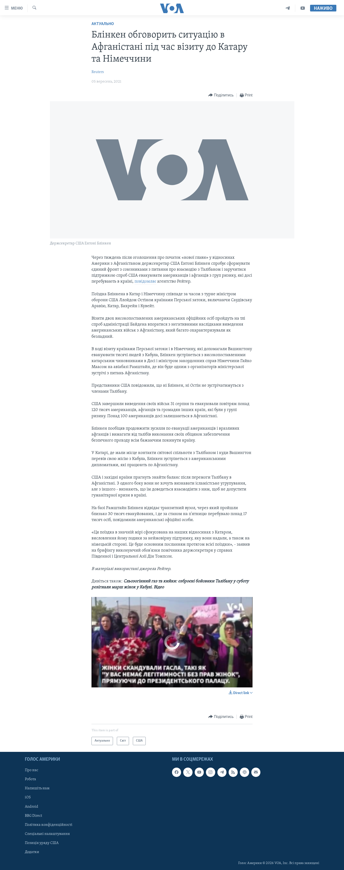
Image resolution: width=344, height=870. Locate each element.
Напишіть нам (37, 788)
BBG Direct (33, 815)
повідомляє (145, 281)
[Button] (221, 95)
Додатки (32, 852)
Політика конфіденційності (48, 825)
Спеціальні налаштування (47, 834)
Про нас (31, 770)
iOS (28, 797)
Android (31, 806)
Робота (30, 779)
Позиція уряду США (42, 843)
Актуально (102, 24)
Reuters (97, 72)
